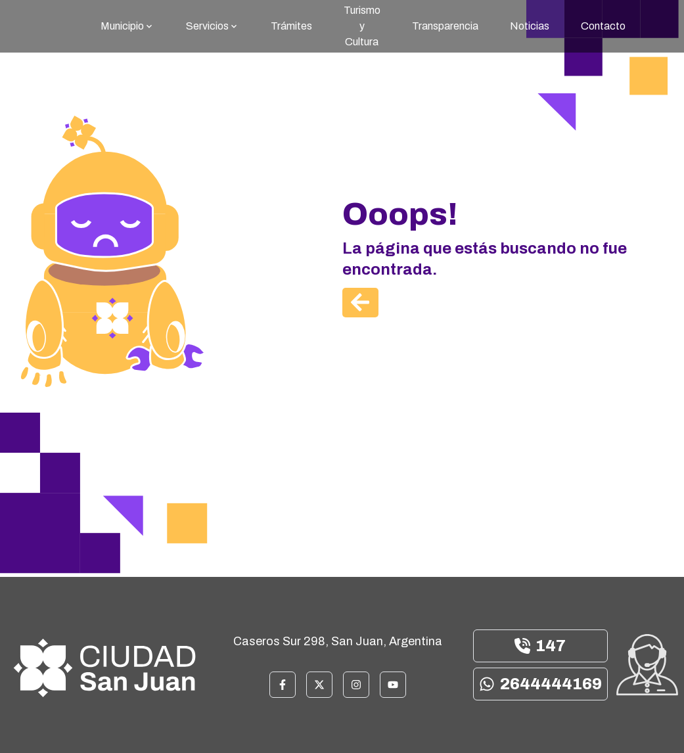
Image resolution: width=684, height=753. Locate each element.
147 (540, 645)
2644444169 (540, 684)
